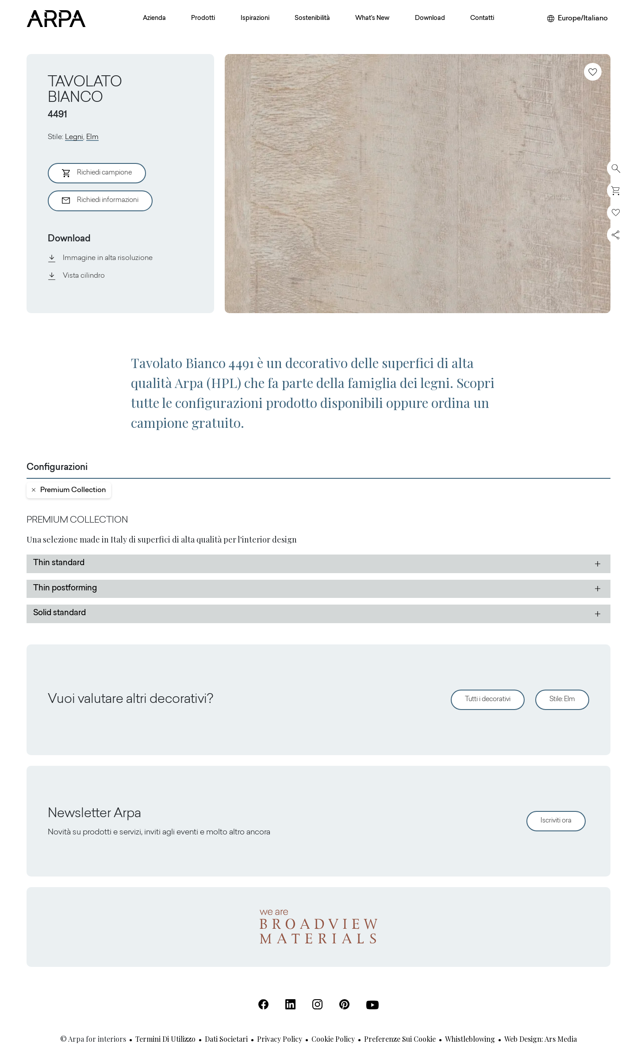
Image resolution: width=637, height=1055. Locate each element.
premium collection (69, 490)
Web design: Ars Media (540, 1038)
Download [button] (430, 19)
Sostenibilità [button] (312, 19)
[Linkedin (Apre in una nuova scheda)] (290, 1004)
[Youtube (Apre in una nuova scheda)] (372, 1005)
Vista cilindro (76, 276)
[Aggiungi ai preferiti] (592, 71)
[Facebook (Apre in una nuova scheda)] (263, 1004)
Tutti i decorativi (487, 699)
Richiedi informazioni (100, 201)
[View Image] (417, 183)
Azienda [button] (154, 19)
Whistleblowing (470, 1038)
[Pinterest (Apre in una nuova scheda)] (344, 1004)
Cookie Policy (333, 1038)
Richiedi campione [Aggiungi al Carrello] (97, 173)
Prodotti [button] (203, 19)
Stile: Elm (562, 699)
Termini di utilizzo (165, 1038)
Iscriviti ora (556, 821)
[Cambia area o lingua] (577, 18)
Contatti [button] (482, 19)
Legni (74, 137)
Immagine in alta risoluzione (100, 258)
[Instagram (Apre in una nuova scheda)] (317, 1004)
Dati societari (226, 1038)
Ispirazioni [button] (255, 19)
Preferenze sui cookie (400, 1038)
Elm (92, 137)
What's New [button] (372, 19)
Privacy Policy (279, 1038)
